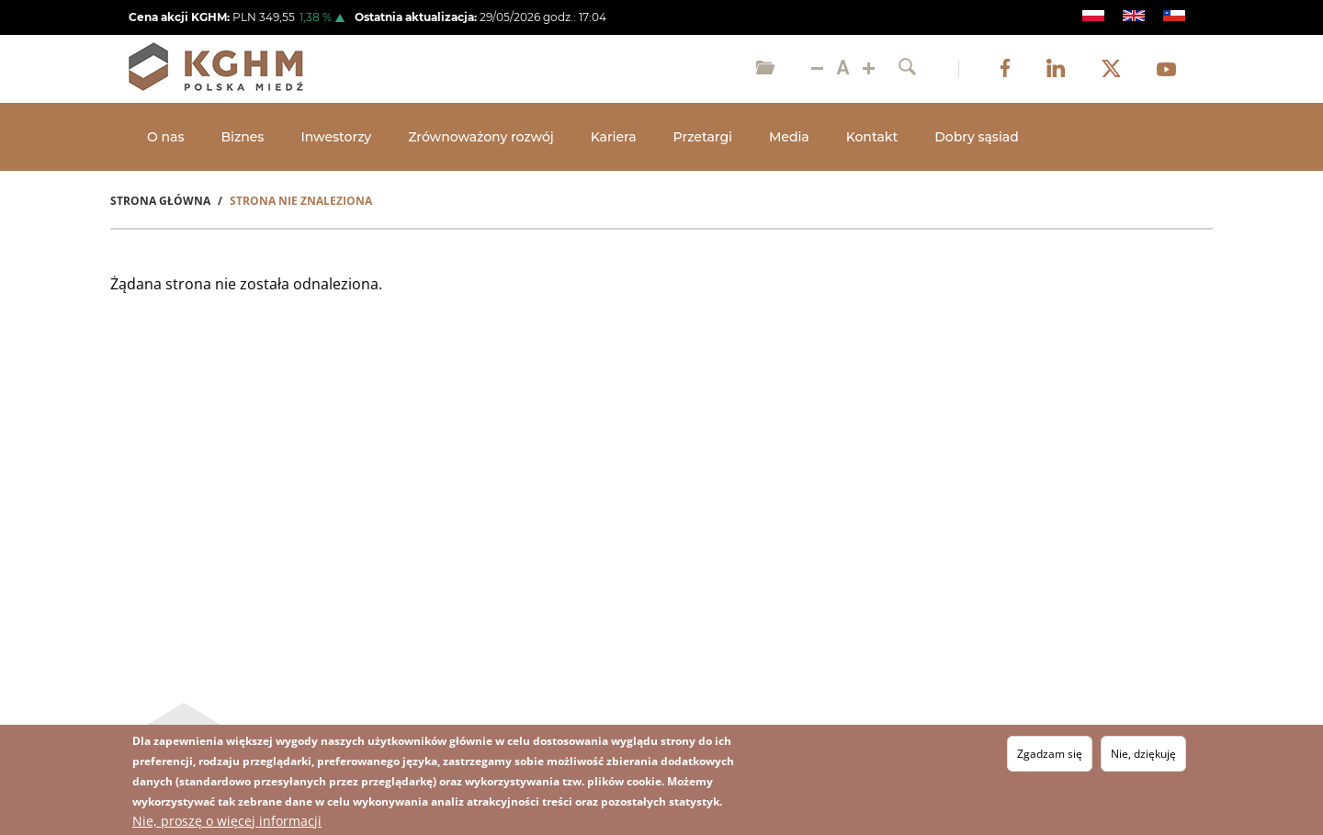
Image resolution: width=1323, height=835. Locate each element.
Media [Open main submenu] (789, 137)
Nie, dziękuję (1143, 754)
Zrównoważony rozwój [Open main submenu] (481, 137)
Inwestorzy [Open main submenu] (335, 137)
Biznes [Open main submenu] (242, 137)
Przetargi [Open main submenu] (702, 137)
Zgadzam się (1049, 754)
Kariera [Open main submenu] (614, 137)
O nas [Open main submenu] (165, 137)
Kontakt (872, 137)
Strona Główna (160, 201)
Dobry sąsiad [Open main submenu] (976, 137)
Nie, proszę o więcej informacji (227, 820)
